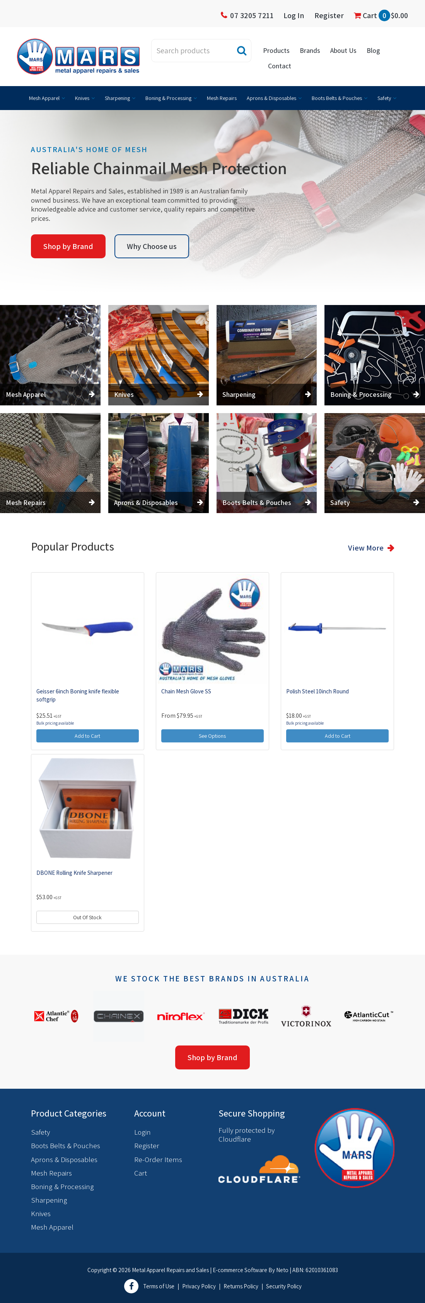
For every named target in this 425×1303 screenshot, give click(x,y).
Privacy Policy (199, 1286)
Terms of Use (158, 1286)
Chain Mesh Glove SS (186, 691)
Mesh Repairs (222, 98)
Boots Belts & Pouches (337, 98)
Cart (381, 15)
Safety (384, 98)
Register (329, 15)
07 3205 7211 (251, 15)
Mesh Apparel (44, 98)
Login (142, 1132)
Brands (310, 50)
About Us (343, 50)
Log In (293, 15)
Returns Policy (241, 1286)
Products (276, 50)
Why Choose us (152, 246)
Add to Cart (87, 735)
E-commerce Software (240, 1270)
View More (366, 548)
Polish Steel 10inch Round (317, 691)
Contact (279, 65)
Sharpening (117, 98)
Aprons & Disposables (271, 98)
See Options (212, 735)
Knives (82, 98)
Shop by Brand (68, 246)
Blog (373, 50)
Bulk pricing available (55, 723)
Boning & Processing (168, 98)
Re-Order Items (158, 1159)
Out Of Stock (87, 917)
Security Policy (284, 1286)
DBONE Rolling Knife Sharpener (74, 872)
